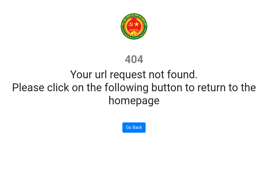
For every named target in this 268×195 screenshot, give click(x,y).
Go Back (134, 127)
